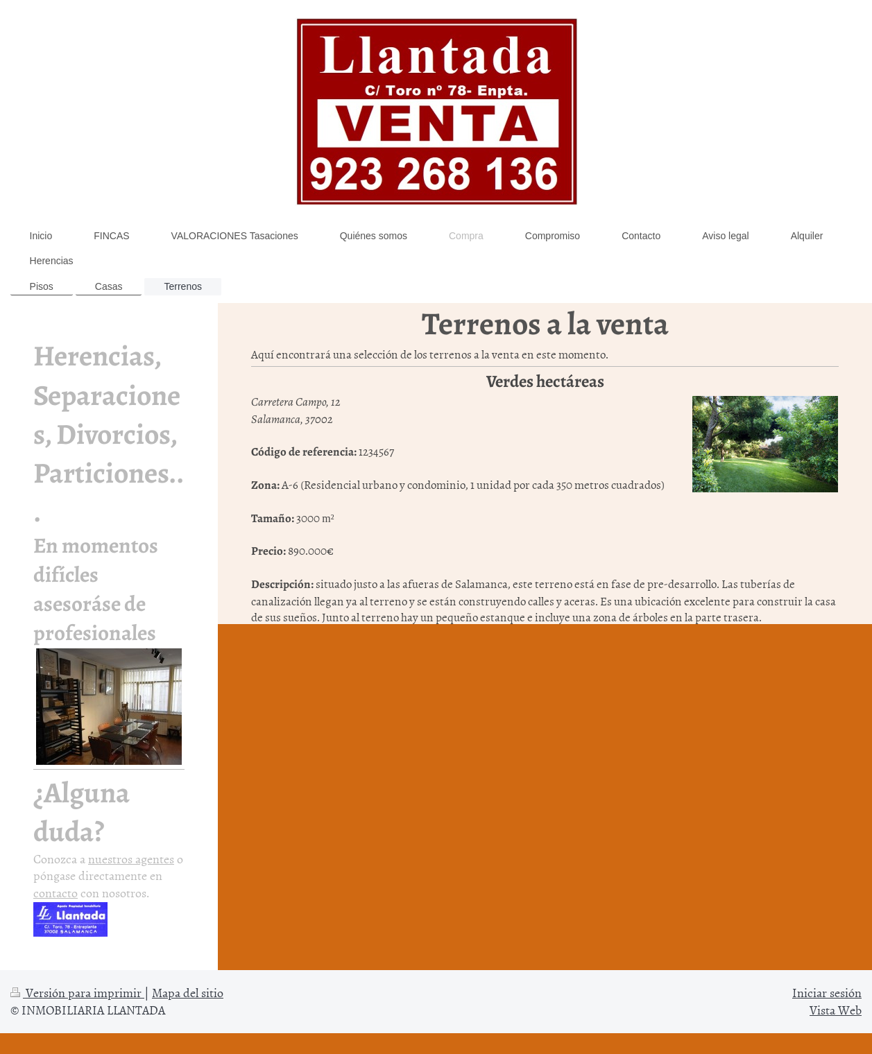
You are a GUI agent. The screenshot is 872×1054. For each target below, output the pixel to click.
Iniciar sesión (827, 992)
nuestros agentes (131, 858)
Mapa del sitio (187, 992)
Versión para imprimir (77, 992)
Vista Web (836, 1010)
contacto (55, 892)
